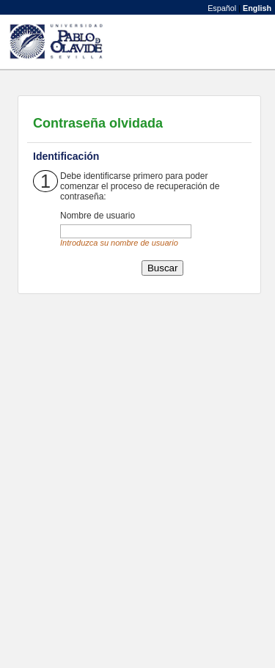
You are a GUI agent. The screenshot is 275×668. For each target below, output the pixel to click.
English (257, 8)
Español (222, 8)
